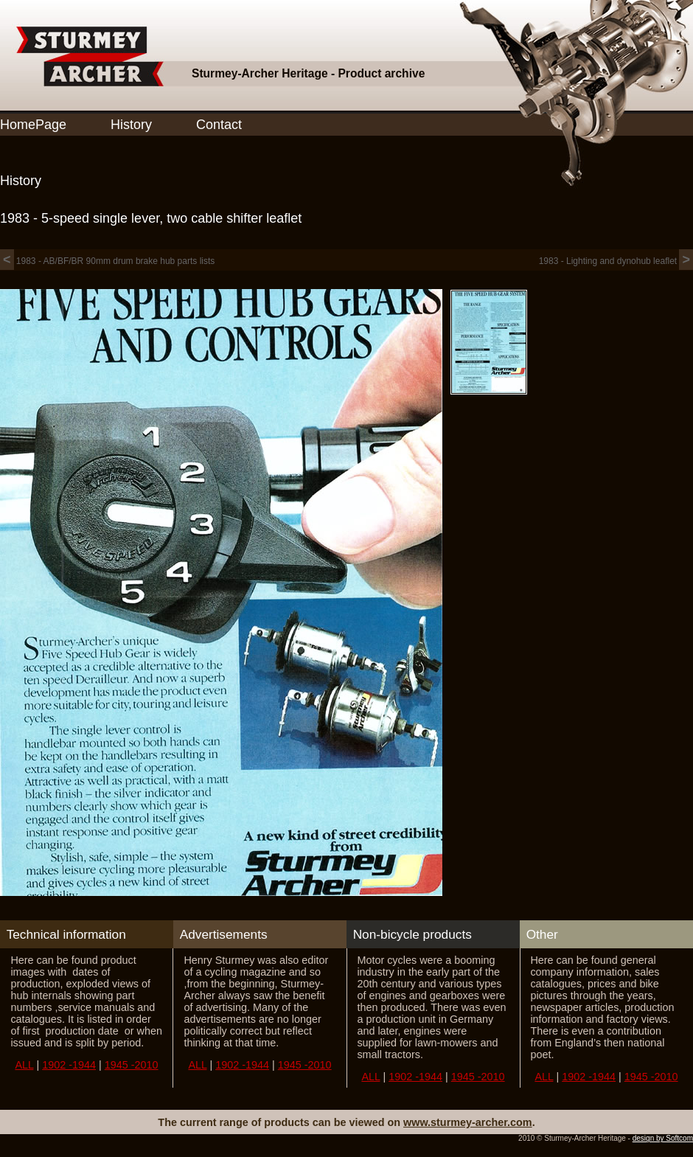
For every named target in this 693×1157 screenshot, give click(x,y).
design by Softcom (663, 1138)
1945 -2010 (132, 1065)
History (131, 124)
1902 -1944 (69, 1065)
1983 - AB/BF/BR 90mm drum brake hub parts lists (107, 261)
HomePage (33, 124)
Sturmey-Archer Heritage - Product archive (308, 73)
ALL (24, 1065)
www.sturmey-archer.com (467, 1122)
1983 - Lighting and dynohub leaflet (616, 261)
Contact (219, 124)
